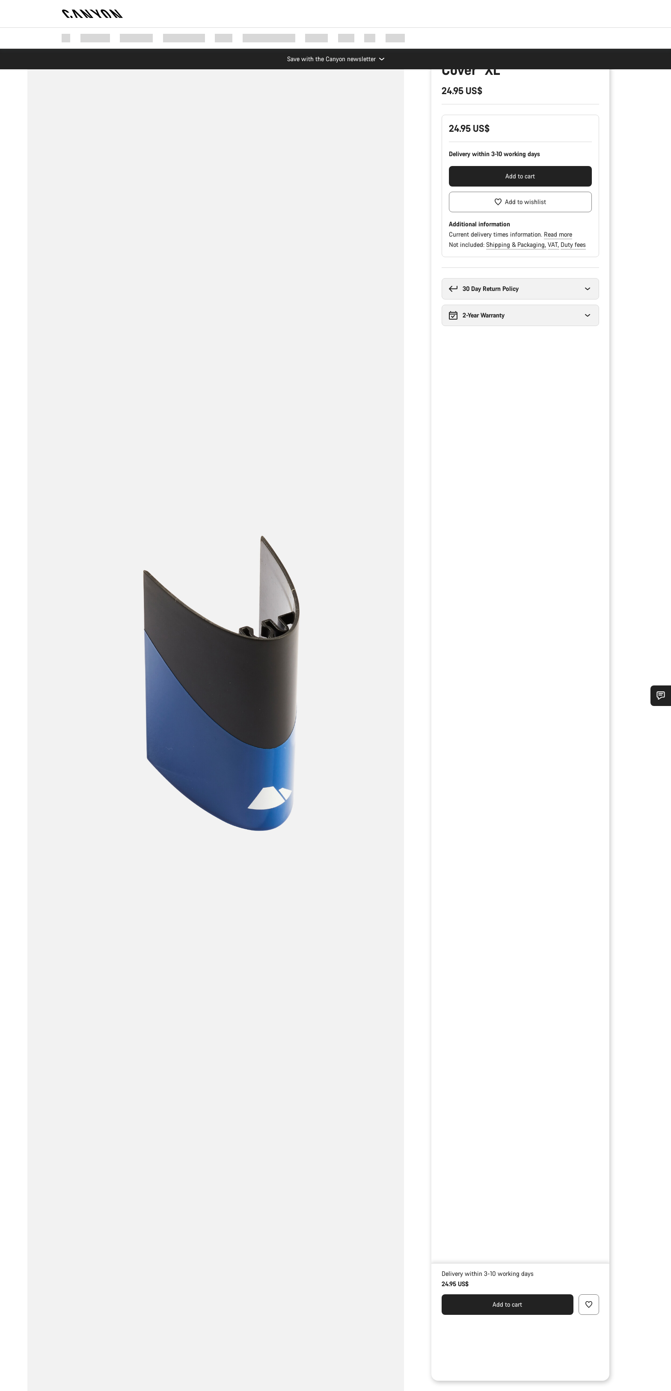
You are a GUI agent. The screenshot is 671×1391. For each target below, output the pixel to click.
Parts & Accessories (468, 95)
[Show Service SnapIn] (660, 695)
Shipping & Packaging (516, 321)
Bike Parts (518, 95)
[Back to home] (92, 13)
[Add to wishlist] (520, 278)
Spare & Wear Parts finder (476, 108)
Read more (558, 311)
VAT (553, 321)
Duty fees (573, 321)
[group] (215, 695)
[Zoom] (83, 88)
